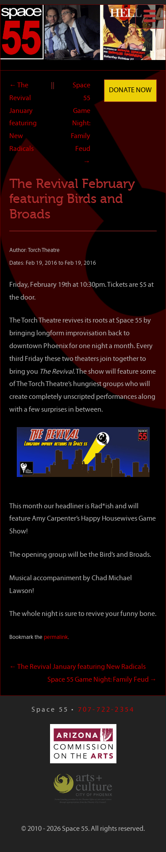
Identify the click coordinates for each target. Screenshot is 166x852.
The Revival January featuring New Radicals (77, 667)
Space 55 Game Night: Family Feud (80, 123)
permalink (56, 637)
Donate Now (130, 90)
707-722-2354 (106, 709)
